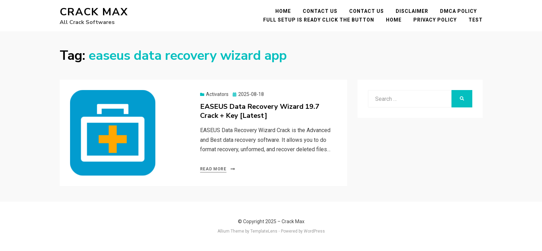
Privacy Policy (435, 20)
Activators (217, 94)
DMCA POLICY (458, 11)
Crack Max (94, 12)
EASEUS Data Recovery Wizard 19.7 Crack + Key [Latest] (259, 111)
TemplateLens (263, 231)
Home (283, 11)
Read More (213, 169)
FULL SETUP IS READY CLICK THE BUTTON (318, 20)
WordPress (314, 231)
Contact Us (320, 11)
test (475, 20)
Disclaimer (412, 11)
